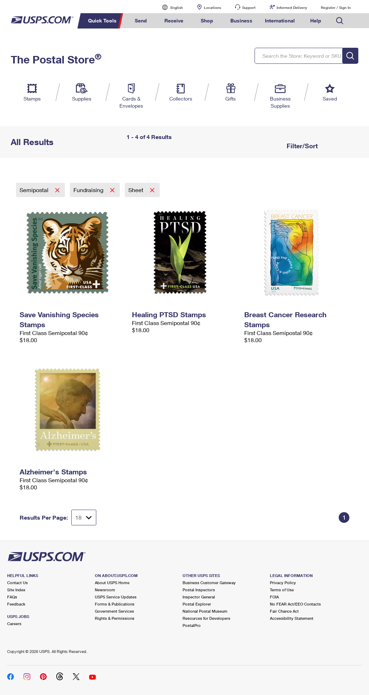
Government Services (114, 611)
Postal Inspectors (199, 589)
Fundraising (89, 189)
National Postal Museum (205, 611)
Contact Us (17, 582)
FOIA (274, 596)
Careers (14, 623)
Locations (212, 7)
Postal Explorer (197, 604)
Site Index (16, 589)
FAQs (12, 596)
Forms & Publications (114, 604)
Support (249, 7)
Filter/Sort (301, 146)
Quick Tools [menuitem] (102, 20)
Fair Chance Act (284, 611)
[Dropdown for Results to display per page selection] (83, 517)
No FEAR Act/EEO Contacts (295, 604)
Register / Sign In (336, 7)
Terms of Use (282, 589)
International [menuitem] (280, 20)
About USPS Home (112, 582)
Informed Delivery (292, 7)
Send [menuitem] (141, 20)
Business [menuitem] (241, 20)
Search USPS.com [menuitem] (340, 21)
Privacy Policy (283, 582)
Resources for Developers (206, 618)
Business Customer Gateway (209, 582)
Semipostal (35, 189)
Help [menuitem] (315, 20)
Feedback (16, 604)
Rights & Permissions (114, 618)
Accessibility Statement (291, 618)
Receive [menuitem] (173, 20)
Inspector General (199, 596)
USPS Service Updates (116, 596)
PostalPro (192, 625)
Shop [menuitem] (207, 20)
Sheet (136, 189)
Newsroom (105, 589)
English (169, 7)
